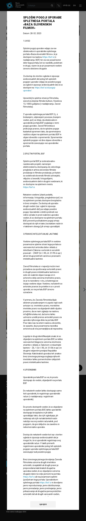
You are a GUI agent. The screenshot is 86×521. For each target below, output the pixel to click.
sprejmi (43, 504)
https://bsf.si (48, 57)
